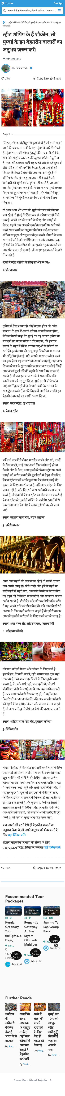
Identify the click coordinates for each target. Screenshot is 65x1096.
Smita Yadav (30, 1064)
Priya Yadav (43, 1051)
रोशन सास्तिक (58, 1055)
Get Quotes (16, 955)
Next (56, 945)
